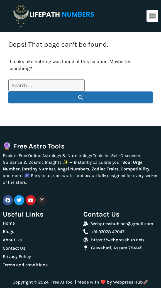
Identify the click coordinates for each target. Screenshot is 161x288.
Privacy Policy (17, 256)
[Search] (80, 97)
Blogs (9, 231)
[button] (152, 16)
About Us (12, 239)
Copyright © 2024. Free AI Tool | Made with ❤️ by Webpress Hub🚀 (80, 282)
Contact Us (14, 248)
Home (9, 223)
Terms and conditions (26, 264)
